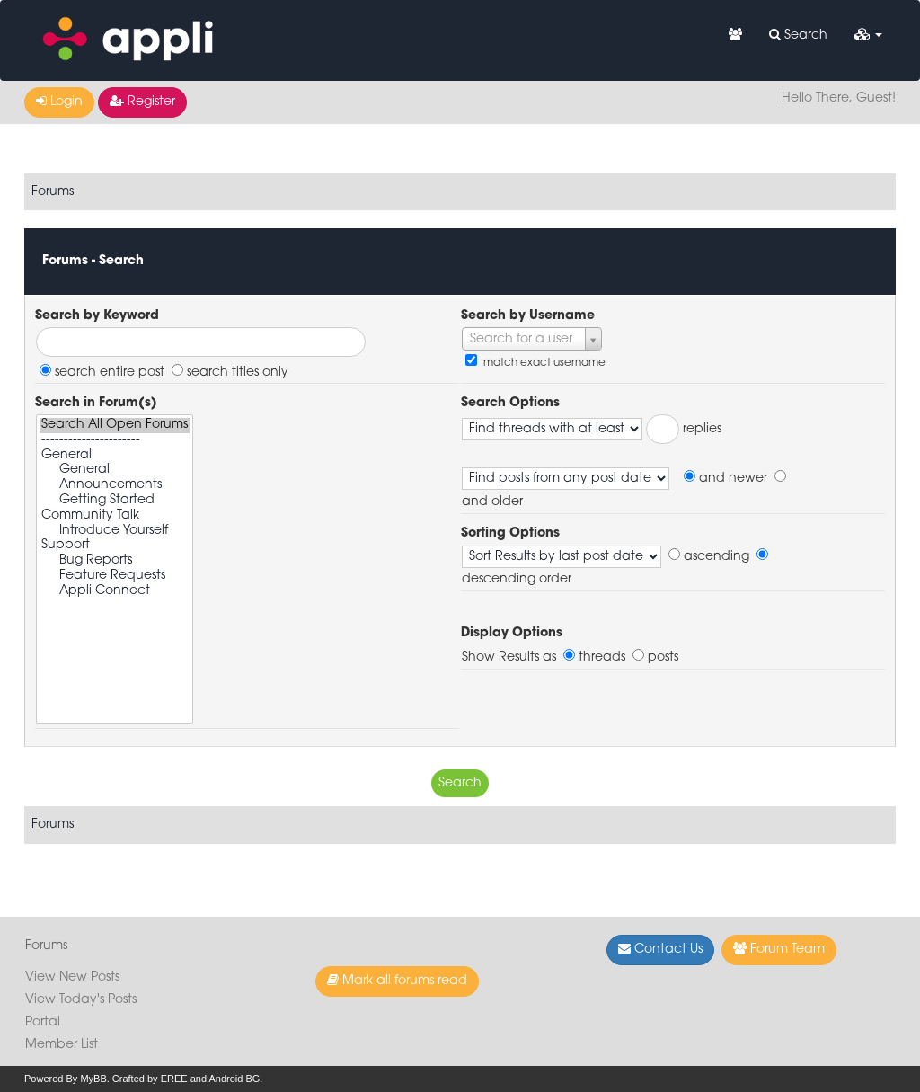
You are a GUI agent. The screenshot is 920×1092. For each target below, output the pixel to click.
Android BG (234, 1078)
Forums (52, 192)
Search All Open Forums (115, 425)
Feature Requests (115, 576)
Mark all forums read (397, 980)
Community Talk (115, 516)
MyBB (93, 1078)
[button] (868, 36)
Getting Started (115, 501)
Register (142, 101)
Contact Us (660, 949)
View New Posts (72, 977)
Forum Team (779, 949)
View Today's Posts (81, 1000)
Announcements (115, 485)
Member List (61, 1045)
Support (115, 546)
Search (798, 35)
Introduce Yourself (115, 531)
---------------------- (115, 440)
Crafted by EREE (150, 1078)
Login (59, 101)
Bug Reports (115, 561)
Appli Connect (115, 591)
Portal (42, 1022)
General (115, 456)
